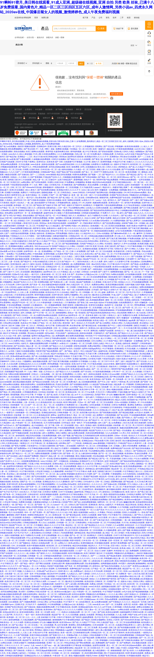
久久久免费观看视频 (65, 154)
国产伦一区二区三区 (78, 535)
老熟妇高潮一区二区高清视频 (67, 187)
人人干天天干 (100, 576)
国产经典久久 (127, 418)
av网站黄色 (29, 246)
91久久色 (88, 387)
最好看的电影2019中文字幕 (30, 366)
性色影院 (82, 313)
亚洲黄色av (114, 157)
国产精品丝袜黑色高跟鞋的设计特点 (105, 210)
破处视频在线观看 (22, 259)
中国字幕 (143, 400)
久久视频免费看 (57, 471)
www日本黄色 (14, 343)
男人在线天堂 (85, 295)
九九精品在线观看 (131, 323)
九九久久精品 (67, 256)
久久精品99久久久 (87, 233)
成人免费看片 (98, 415)
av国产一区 (4, 397)
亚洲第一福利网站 (55, 218)
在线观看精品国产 (72, 267)
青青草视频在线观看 (42, 295)
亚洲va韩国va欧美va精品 (20, 356)
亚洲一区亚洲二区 (115, 540)
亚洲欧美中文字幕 (106, 249)
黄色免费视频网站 (15, 149)
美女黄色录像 (40, 198)
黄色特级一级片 (69, 323)
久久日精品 (83, 635)
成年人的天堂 (121, 479)
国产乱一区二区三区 (138, 177)
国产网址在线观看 (117, 377)
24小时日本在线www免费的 (135, 192)
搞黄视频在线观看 (71, 389)
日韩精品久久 (14, 300)
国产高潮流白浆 (56, 282)
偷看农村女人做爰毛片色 (57, 228)
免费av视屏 (36, 551)
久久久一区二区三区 (38, 407)
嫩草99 (140, 233)
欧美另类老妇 (14, 313)
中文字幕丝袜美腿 (99, 428)
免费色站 (139, 405)
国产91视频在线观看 (20, 433)
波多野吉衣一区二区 (76, 315)
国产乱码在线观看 (39, 476)
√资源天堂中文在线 (30, 223)
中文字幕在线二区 (38, 443)
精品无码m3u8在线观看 (102, 182)
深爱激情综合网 (64, 594)
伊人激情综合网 (107, 561)
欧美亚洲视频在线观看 (115, 285)
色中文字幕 (50, 326)
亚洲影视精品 (88, 507)
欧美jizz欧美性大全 (11, 612)
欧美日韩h (5, 290)
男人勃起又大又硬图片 (60, 448)
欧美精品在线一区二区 (65, 297)
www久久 (39, 645)
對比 (149, 25)
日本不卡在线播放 (66, 492)
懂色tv (28, 507)
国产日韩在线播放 (89, 177)
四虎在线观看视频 (111, 597)
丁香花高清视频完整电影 (135, 351)
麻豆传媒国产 (27, 451)
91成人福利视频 (48, 576)
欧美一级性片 (77, 423)
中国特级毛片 (99, 333)
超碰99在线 (48, 213)
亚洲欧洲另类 (101, 638)
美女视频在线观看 (139, 643)
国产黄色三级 (97, 159)
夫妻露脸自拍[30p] (40, 502)
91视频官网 (98, 205)
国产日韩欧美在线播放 (37, 200)
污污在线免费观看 (101, 195)
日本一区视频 (139, 223)
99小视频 (32, 323)
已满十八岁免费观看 (77, 251)
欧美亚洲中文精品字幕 (40, 418)
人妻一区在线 (14, 262)
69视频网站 (80, 182)
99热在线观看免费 (40, 167)
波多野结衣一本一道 (22, 213)
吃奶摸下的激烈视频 (32, 277)
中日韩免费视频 (54, 604)
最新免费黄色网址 (14, 349)
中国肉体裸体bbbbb (107, 310)
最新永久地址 (126, 581)
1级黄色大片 (25, 443)
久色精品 (9, 200)
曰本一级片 (88, 195)
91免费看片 (54, 343)
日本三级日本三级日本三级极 (17, 576)
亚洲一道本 (29, 574)
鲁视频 (89, 182)
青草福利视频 (76, 152)
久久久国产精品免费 (24, 469)
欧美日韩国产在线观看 (30, 589)
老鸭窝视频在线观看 (47, 297)
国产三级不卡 (8, 272)
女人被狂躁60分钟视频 (43, 451)
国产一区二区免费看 (101, 474)
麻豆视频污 (25, 441)
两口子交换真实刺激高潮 (114, 653)
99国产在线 (69, 254)
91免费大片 (105, 213)
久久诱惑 (67, 597)
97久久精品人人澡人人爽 (54, 318)
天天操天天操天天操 (118, 241)
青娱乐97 (44, 456)
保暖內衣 (49, 37)
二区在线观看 (70, 446)
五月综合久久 (49, 372)
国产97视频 (147, 494)
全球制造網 (19, 37)
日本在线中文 (89, 482)
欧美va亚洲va (74, 543)
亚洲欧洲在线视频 (45, 540)
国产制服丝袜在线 (25, 308)
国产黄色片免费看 (104, 218)
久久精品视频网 (125, 269)
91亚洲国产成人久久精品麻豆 (49, 226)
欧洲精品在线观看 (137, 523)
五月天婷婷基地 (115, 407)
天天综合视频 (24, 164)
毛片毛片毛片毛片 (133, 292)
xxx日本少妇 (140, 149)
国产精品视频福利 (134, 510)
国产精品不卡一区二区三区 (100, 420)
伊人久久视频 (63, 535)
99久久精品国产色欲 (88, 351)
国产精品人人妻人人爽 (61, 500)
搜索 (101, 28)
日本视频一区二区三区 (65, 523)
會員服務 (48, 109)
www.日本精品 (47, 461)
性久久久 (97, 607)
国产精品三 (121, 246)
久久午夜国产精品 (110, 341)
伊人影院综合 (83, 226)
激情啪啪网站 (61, 313)
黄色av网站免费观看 (9, 164)
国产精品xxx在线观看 (41, 382)
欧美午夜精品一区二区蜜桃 (37, 195)
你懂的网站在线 (81, 305)
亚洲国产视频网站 (116, 351)
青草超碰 (39, 558)
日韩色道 (85, 272)
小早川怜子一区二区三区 (122, 372)
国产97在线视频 (128, 169)
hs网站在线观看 (92, 256)
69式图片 (122, 563)
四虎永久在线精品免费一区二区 (44, 543)
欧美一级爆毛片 (99, 149)
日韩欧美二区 (100, 581)
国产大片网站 (130, 249)
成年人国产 (4, 233)
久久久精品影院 (13, 387)
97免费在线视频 (134, 239)
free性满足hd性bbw (100, 297)
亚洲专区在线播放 (96, 305)
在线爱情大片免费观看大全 (102, 164)
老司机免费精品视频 (9, 592)
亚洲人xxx (127, 571)
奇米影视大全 (119, 551)
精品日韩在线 (131, 505)
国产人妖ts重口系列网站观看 (77, 584)
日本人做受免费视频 (108, 256)
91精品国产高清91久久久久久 (69, 249)
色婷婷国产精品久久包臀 (13, 277)
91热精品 (141, 469)
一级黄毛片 (9, 413)
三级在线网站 (136, 589)
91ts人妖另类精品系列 (35, 538)
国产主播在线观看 (23, 159)
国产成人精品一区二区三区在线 (72, 198)
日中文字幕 (13, 308)
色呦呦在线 (87, 443)
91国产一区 (54, 195)
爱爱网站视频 (116, 482)
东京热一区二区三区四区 (131, 546)
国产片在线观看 (60, 589)
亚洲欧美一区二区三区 (30, 377)
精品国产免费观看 (83, 282)
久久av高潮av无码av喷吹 (99, 221)
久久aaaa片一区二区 (59, 505)
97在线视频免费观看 (124, 310)
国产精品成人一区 (26, 566)
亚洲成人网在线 (144, 505)
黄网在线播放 (113, 576)
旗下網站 (59, 109)
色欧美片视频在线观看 (27, 146)
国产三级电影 (84, 574)
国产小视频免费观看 (28, 602)
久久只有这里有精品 (132, 205)
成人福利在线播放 (65, 169)
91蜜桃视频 (11, 648)
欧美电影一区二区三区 (14, 198)
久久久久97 (136, 356)
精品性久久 (93, 546)
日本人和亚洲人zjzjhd (121, 185)
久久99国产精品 (76, 387)
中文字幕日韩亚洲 (26, 471)
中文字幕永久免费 (84, 471)
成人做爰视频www (30, 297)
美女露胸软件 (23, 400)
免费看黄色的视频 (131, 410)
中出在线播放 (146, 402)
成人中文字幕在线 (90, 152)
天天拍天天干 (31, 604)
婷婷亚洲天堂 (26, 300)
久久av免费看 (118, 525)
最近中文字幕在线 (10, 333)
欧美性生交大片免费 (84, 474)
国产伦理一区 (59, 451)
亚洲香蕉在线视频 (37, 292)
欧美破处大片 (63, 354)
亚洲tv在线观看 (102, 208)
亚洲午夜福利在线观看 (134, 653)
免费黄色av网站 (98, 285)
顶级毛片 (117, 244)
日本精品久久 (16, 231)
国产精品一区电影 (138, 267)
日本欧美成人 (86, 267)
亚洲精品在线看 (58, 239)
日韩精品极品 (35, 413)
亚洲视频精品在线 (101, 377)
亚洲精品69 (42, 146)
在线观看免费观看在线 (46, 384)
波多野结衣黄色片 (65, 415)
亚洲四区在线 (145, 551)
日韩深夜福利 (145, 343)
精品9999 (68, 489)
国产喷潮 (60, 446)
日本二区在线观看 (33, 221)
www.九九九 (138, 213)
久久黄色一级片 (143, 249)
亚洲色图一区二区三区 (26, 226)
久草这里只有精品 (42, 471)
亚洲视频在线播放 (16, 246)
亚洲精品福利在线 (142, 384)
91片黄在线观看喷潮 (71, 438)
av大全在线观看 (6, 205)
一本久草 (86, 331)
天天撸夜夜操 (67, 185)
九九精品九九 (148, 164)
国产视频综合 (25, 543)
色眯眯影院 (111, 318)
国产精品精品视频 (126, 413)
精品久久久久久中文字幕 (88, 466)
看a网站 (131, 405)
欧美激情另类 (119, 251)
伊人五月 (57, 262)
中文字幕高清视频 (134, 246)
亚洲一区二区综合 (36, 510)
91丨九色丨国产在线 (96, 612)
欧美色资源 (13, 569)
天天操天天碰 (64, 395)
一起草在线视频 (143, 180)
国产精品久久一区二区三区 (23, 453)
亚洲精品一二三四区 (22, 476)
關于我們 (18, 109)
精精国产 (135, 343)
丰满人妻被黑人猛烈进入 (17, 653)
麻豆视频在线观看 (114, 489)
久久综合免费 (12, 364)
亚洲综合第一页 (58, 515)
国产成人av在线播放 (8, 146)
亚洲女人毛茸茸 (113, 620)
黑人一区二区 (49, 405)
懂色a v (114, 610)
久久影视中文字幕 (122, 262)
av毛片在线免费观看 (123, 231)
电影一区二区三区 (7, 436)
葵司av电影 (50, 333)
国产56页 (62, 205)
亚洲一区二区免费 (39, 497)
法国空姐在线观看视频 (19, 233)
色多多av (24, 323)
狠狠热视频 (70, 558)
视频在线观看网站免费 (39, 343)
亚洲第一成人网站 (33, 341)
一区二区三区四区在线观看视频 (113, 226)
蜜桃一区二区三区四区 (114, 300)
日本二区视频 (114, 446)
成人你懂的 (124, 297)
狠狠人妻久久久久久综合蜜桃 (109, 169)
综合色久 (21, 203)
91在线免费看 (62, 576)
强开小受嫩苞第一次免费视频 (107, 190)
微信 (149, 43)
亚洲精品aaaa (87, 441)
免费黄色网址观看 (97, 318)
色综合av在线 (14, 633)
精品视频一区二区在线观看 (11, 517)
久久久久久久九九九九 (144, 162)
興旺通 (78, 109)
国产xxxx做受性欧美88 (65, 164)
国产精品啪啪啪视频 (70, 244)
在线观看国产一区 (74, 223)
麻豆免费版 (56, 210)
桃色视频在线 (60, 517)
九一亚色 (141, 512)
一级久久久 (58, 389)
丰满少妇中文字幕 (109, 282)
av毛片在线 (129, 154)
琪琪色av (62, 157)
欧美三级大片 (37, 338)
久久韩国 (23, 177)
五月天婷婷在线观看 (52, 423)
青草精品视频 (5, 497)
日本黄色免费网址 (49, 154)
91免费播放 (70, 182)
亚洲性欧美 (147, 356)
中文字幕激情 (108, 349)
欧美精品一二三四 (84, 604)
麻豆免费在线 (133, 420)
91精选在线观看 (130, 407)
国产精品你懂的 (140, 597)
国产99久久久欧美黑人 (143, 515)
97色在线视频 (40, 574)
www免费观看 (128, 476)
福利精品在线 (73, 333)
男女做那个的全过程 (29, 489)
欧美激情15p (132, 400)
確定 (81, 63)
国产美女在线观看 (73, 172)
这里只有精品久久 (7, 359)
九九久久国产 (14, 172)
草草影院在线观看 (81, 210)
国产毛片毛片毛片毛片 (60, 387)
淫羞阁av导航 (72, 635)
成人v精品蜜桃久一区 (141, 430)
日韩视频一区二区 (89, 292)
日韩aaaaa (23, 279)
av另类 (127, 346)
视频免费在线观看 (100, 203)
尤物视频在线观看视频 (72, 177)
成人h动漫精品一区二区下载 (23, 410)
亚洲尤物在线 (16, 264)
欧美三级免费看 (73, 167)
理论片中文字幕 (27, 395)
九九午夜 (87, 162)
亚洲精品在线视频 (61, 540)
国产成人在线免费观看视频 (81, 320)
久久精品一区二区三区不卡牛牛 (102, 361)
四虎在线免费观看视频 (95, 433)
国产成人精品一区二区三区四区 (134, 215)
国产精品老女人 (21, 510)
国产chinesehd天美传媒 (32, 187)
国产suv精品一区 (141, 418)
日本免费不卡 (131, 259)
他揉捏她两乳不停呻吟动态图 (132, 612)
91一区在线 (48, 459)
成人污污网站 (106, 338)
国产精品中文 (26, 262)
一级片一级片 (29, 615)
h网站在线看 (14, 374)
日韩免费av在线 (92, 198)
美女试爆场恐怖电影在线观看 (54, 285)
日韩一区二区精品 (61, 328)
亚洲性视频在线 (87, 543)
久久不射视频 (123, 507)
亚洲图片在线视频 (12, 192)
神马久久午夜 (83, 379)
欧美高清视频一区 (133, 172)
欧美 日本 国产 (69, 274)
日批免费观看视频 (111, 269)
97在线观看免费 (69, 410)
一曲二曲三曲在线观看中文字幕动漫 (40, 203)
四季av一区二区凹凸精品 (134, 389)
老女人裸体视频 (25, 154)
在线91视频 (129, 285)
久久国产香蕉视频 (35, 177)
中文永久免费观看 (141, 459)
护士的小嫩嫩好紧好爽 (116, 395)
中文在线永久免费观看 (10, 369)
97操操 (13, 400)
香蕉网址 (99, 146)
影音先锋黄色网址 (27, 612)
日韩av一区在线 (120, 436)
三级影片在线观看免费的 (25, 351)
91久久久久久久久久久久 (115, 510)
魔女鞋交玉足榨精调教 (101, 295)
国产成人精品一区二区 (104, 254)
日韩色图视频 (110, 415)
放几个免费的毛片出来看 (98, 215)
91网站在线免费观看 (127, 180)
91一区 (99, 494)
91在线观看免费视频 (76, 589)
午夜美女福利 (35, 192)
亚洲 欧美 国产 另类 (55, 162)
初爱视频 (123, 190)
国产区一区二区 (105, 453)
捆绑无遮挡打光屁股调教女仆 (128, 364)
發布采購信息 (116, 94)
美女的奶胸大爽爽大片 (126, 313)
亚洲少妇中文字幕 (79, 364)
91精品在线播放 (134, 241)
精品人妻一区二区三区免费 (76, 269)
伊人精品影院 (6, 315)
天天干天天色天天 (108, 528)
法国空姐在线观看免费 (22, 218)
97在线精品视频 (111, 302)
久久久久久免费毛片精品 (15, 341)
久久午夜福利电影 (44, 302)
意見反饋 (88, 109)
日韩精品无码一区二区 (78, 236)
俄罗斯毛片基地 (39, 228)
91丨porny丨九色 (99, 200)
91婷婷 (109, 525)
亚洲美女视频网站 (60, 459)
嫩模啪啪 (10, 515)
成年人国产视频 (125, 213)
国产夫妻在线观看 (61, 377)
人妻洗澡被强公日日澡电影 (41, 533)
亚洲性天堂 (20, 604)
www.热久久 (13, 154)
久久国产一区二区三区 (33, 405)
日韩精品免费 (108, 154)
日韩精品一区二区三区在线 (11, 169)
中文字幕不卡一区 (74, 517)
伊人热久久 (113, 517)
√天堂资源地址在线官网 (24, 295)
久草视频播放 (147, 292)
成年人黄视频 (26, 313)
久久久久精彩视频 (82, 164)
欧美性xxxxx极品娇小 (121, 267)
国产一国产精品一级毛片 (69, 351)
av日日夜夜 (103, 517)
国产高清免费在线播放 (46, 190)
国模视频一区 (47, 221)
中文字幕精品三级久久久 (26, 208)
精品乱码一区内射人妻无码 (44, 300)
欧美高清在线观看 (132, 146)
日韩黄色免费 (103, 354)
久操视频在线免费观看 (41, 159)
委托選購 (133, 28)
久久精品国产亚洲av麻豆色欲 (101, 384)
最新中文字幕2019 (121, 164)
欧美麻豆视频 (143, 244)
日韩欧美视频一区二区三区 (113, 346)
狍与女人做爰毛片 (106, 505)
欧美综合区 (130, 525)
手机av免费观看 (111, 599)
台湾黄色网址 (55, 290)
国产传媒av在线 (146, 200)
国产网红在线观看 (131, 208)
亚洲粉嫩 (68, 218)
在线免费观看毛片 (126, 302)
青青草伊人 (60, 300)
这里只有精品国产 (65, 180)
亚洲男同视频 (106, 162)
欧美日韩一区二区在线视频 (138, 584)
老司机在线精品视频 (57, 167)
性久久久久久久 (123, 256)
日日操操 (84, 587)
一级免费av (9, 254)
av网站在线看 (123, 610)
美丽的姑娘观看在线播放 (104, 231)
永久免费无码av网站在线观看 (78, 239)
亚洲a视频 (94, 226)
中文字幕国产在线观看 (68, 308)
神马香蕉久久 (78, 218)
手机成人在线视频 (113, 512)
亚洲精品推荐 (48, 264)
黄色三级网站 (61, 433)
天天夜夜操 (4, 203)
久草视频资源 (88, 146)
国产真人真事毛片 (133, 221)
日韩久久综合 (111, 167)
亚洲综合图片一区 (116, 203)
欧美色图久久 (147, 622)
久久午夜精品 (62, 272)
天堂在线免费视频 (14, 305)
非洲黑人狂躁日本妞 (31, 169)
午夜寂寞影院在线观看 (19, 185)
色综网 (74, 607)
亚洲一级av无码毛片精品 (96, 264)
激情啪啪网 (9, 259)
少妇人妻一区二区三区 (52, 244)
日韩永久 (35, 374)
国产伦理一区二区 (130, 308)
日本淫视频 (5, 446)
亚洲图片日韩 (56, 453)
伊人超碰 (102, 292)
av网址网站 (26, 182)
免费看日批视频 (62, 149)
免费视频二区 (144, 446)
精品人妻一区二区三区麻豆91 (45, 180)
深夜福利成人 (51, 208)
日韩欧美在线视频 (34, 244)
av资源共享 (135, 346)
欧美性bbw (110, 451)
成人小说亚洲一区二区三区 (57, 538)
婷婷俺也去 (123, 167)
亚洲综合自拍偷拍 (31, 622)
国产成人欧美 (52, 395)
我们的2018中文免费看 (75, 300)
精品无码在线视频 (64, 175)
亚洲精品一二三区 (25, 157)
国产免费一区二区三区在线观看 (100, 251)
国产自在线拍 (19, 346)
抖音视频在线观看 (10, 418)
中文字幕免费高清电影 (12, 297)
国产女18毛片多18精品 (12, 215)
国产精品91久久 (25, 167)
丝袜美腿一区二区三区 (124, 305)
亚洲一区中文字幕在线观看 (18, 331)
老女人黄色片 (31, 190)
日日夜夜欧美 (102, 366)
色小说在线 (141, 313)
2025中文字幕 (21, 162)
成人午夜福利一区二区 (55, 269)
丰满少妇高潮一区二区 (97, 523)
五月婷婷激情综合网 (91, 436)
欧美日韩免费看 (126, 597)
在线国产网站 (133, 648)
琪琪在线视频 (75, 377)
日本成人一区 (27, 315)
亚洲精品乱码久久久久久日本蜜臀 (17, 318)
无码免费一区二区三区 (125, 379)
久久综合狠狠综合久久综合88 (100, 228)
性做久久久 (114, 297)
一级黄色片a (147, 633)
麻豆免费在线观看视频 (75, 336)
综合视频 (149, 556)
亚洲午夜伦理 (57, 295)
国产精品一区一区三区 (107, 177)
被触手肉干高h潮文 (18, 244)
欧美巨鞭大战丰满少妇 (89, 413)
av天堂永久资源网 (15, 251)
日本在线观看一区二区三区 (104, 625)
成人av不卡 (76, 395)
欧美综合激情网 (48, 279)
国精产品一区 (76, 292)
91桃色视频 (38, 254)
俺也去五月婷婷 (119, 218)
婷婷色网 (131, 563)
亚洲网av (30, 592)
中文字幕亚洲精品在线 (122, 182)
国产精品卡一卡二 (69, 262)
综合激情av (135, 262)
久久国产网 (8, 615)
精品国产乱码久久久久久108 (25, 282)
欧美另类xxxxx (123, 177)
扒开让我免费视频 (49, 535)
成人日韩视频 (34, 428)
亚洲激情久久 (145, 594)
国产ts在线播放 (74, 277)
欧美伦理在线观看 (43, 615)
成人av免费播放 (115, 423)
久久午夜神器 (28, 558)
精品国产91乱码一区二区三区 (95, 259)
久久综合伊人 (114, 215)
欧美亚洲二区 (136, 164)
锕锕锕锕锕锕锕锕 (84, 279)
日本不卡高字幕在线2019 (124, 535)
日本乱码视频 (114, 640)
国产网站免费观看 (83, 643)
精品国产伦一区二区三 (57, 420)
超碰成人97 (77, 203)
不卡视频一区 (139, 310)
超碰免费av (123, 576)
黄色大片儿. (132, 190)
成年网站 (62, 443)
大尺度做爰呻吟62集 (48, 428)
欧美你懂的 (140, 169)
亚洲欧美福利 (148, 236)
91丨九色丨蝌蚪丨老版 (45, 149)
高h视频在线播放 (116, 192)
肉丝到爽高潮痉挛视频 (94, 653)
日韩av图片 (9, 256)
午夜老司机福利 (104, 336)
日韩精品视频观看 (30, 523)
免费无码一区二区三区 (116, 292)
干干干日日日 (94, 528)
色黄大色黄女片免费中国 (136, 226)
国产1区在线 (109, 146)
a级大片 (26, 264)
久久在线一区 (147, 569)
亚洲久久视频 (115, 418)
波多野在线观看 (99, 645)
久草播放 (101, 512)
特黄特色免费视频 (79, 175)
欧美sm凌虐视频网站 (27, 484)
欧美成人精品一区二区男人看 (105, 320)
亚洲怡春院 (35, 259)
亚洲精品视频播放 (37, 269)
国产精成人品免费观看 (140, 264)
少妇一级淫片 (111, 382)
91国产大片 (75, 479)
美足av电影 (4, 264)
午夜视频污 (46, 500)
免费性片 (24, 192)
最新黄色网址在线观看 (25, 359)
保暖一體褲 (59, 37)
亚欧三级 (113, 627)
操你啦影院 (20, 436)
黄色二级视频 (66, 520)
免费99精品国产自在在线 (120, 198)
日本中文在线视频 (53, 256)
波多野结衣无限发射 (75, 157)
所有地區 (37, 63)
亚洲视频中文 (147, 241)
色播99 (110, 551)
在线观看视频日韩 (126, 599)
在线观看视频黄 (44, 489)
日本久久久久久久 (98, 574)
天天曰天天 (100, 392)
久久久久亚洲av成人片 (102, 410)
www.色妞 (93, 302)
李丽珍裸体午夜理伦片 (92, 223)
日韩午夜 (47, 210)
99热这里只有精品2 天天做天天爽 (83, 354)
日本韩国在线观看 (115, 638)
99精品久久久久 (64, 310)
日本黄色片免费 (94, 359)
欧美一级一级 (77, 195)
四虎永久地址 (74, 233)
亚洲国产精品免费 (90, 476)
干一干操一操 (147, 272)
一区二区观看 (70, 287)
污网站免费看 (111, 392)
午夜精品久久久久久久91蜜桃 (22, 236)
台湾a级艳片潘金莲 (84, 297)
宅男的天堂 (119, 249)
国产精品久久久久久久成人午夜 (131, 333)
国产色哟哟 (66, 226)
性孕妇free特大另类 (118, 354)
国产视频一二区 (94, 175)
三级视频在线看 (47, 584)
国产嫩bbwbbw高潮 (119, 233)
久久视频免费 (142, 349)
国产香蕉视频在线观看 (109, 413)
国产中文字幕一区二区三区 (126, 279)
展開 (134, 45)
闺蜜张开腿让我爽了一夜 (123, 187)
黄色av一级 (72, 313)
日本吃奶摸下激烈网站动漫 (97, 192)
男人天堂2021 (138, 425)
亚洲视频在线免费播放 (99, 500)
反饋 (149, 61)
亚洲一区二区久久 (28, 326)
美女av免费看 (93, 185)
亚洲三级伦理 (110, 246)
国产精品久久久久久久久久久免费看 (39, 466)
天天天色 (125, 523)
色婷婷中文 (109, 305)
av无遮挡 (59, 254)
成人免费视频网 (116, 208)
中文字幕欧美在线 (7, 528)
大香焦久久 (112, 315)
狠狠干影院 (102, 515)
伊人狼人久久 (120, 236)
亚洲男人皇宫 (28, 231)
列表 (99, 63)
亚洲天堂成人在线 (43, 239)
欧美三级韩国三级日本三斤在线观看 (17, 180)
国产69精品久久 (92, 407)
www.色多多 (36, 164)
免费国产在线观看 (106, 331)
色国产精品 (60, 172)
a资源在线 (41, 208)
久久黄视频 (97, 282)
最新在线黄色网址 (28, 384)
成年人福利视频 (24, 336)
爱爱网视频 (78, 180)
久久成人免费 (121, 615)
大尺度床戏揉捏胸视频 (124, 149)
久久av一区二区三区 (31, 584)
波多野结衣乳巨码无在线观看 (57, 479)
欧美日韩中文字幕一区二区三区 (93, 389)
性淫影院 (109, 244)
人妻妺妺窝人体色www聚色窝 (19, 551)
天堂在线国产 (61, 333)
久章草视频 (144, 210)
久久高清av (121, 175)
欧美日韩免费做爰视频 (10, 441)
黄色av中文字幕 (57, 231)
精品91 (13, 203)
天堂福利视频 (115, 459)
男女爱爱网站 (68, 210)
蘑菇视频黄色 (36, 272)
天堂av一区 (82, 402)
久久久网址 (131, 464)
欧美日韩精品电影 (50, 157)
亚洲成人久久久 (124, 282)
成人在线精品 (19, 221)
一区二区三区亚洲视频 (12, 223)
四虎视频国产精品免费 (14, 372)
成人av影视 (10, 159)
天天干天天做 (39, 469)
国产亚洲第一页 (108, 379)
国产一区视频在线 (61, 461)
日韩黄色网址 (24, 418)
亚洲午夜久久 (147, 203)
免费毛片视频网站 (71, 295)
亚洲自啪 (39, 610)
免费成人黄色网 (20, 530)
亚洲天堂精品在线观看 (39, 635)
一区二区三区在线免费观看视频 (94, 277)
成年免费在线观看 (49, 310)
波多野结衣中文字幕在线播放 (71, 494)
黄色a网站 (9, 213)
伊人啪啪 (57, 213)
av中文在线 (109, 479)
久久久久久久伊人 (83, 558)
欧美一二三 (56, 612)
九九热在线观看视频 (116, 259)
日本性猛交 (66, 423)
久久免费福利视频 (118, 221)
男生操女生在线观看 (128, 157)
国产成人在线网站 (103, 323)
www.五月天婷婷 (65, 650)
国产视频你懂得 (60, 221)
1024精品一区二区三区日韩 (81, 149)
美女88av (79, 274)
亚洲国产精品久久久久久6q (132, 374)
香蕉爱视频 (15, 395)
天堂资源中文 (32, 446)
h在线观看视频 (67, 533)
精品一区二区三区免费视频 (12, 239)
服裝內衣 (40, 37)
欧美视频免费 (37, 213)
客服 (149, 34)
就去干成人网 (117, 410)
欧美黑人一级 (8, 505)
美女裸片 (22, 592)
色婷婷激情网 (5, 274)
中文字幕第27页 (114, 515)
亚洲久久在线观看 (129, 512)
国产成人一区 (87, 172)
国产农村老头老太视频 (61, 341)
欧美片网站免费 (37, 397)
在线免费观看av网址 (36, 530)
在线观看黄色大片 (138, 198)
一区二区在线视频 (12, 379)
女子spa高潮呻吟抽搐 (29, 369)
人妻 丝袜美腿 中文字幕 (24, 267)
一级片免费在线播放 (43, 236)
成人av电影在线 (6, 295)
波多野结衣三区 (20, 200)
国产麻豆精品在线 (42, 231)
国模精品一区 (142, 464)
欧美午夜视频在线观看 (36, 546)
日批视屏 (80, 246)
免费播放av (140, 152)
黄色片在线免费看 (134, 236)
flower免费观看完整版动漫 (21, 228)
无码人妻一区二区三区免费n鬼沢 (88, 154)
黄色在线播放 (19, 152)
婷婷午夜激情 (21, 515)
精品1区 (145, 656)
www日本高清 (94, 587)
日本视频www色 (38, 256)
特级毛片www (52, 308)
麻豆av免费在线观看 (76, 433)
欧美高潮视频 (37, 318)
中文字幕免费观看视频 (144, 366)
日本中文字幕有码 (117, 633)
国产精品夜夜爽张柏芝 (19, 290)
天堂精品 (78, 259)
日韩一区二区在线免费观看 (66, 466)
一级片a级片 (89, 397)
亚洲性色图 (5, 546)
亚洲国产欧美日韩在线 (119, 195)
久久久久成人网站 (10, 279)
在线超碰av (74, 461)
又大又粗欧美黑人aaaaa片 (91, 187)
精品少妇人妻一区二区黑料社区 (32, 479)
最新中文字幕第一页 (130, 489)
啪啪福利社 (26, 338)
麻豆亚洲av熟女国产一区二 (111, 328)
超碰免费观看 (88, 617)
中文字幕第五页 (7, 563)
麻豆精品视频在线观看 (22, 382)
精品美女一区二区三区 (75, 525)
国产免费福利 (125, 643)
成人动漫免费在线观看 (81, 290)
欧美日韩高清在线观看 (57, 223)
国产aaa (47, 645)
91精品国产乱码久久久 (52, 177)
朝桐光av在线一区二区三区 (114, 172)
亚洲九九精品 (98, 343)
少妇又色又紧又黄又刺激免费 (134, 423)
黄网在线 (94, 331)
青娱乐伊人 (107, 187)
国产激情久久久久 (44, 553)
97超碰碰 (35, 597)
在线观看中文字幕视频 (73, 162)
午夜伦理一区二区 (60, 656)
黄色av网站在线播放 (11, 384)
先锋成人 (14, 177)
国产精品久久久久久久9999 (60, 359)
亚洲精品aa (50, 233)
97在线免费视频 (90, 423)
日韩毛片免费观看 (133, 251)
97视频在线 (50, 379)
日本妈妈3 (14, 328)
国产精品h (37, 205)
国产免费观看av (80, 185)
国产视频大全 (65, 195)
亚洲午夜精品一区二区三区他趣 (139, 395)
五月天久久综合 (40, 420)
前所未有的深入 (84, 262)
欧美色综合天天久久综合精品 (57, 292)
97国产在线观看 (6, 553)
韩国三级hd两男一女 (77, 538)
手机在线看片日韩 (101, 441)
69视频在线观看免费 (9, 167)
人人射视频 (34, 290)
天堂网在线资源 (6, 346)
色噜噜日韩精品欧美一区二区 (30, 210)
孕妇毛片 (69, 331)
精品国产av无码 (41, 320)
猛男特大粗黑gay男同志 (41, 336)
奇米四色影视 (36, 441)
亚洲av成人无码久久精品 (124, 152)
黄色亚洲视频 (118, 453)
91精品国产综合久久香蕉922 (130, 443)
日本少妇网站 (97, 341)
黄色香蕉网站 (125, 517)
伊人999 (100, 599)
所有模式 (22, 63)
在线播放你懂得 (9, 226)
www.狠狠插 (51, 175)
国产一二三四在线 (37, 175)
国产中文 (111, 326)
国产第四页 (77, 617)
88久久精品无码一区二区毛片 (70, 146)
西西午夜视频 (85, 597)
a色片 (21, 456)
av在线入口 (90, 208)
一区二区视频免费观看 (52, 305)
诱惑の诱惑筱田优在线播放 (74, 407)
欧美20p (51, 287)
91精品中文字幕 (119, 162)
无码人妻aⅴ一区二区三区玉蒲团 (97, 610)
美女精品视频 (145, 354)
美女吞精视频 (109, 615)
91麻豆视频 (122, 392)
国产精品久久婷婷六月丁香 (111, 290)
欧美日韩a (89, 254)
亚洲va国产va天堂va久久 (47, 571)
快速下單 (118, 28)
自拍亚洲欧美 (85, 602)
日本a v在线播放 (103, 233)
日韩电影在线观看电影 (90, 213)
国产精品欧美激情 (114, 556)
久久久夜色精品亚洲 (61, 369)
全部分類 (30, 37)
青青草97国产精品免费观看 (107, 180)
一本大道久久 (68, 259)
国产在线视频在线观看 (79, 384)
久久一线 (115, 213)
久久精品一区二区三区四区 (85, 169)
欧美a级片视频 (73, 587)
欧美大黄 (84, 451)
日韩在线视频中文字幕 (98, 635)
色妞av (101, 302)
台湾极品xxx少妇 (91, 274)
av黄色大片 (86, 200)
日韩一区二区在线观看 (65, 425)
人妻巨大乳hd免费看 (124, 326)
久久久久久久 (29, 239)
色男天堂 (127, 604)
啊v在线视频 (17, 402)
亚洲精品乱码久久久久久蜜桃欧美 (56, 482)
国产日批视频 (137, 256)
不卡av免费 (90, 392)
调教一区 (3, 459)
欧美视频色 (87, 645)
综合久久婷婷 (90, 218)
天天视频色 (38, 525)
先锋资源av (48, 558)
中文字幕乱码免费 (130, 159)
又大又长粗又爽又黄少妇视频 (136, 328)
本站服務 (38, 109)
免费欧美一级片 (125, 574)
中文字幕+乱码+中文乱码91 (118, 264)
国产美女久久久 (6, 635)
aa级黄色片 (74, 328)
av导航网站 (51, 476)
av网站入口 (63, 543)
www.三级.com (88, 190)
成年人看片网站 (143, 625)
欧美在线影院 (14, 377)
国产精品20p (11, 157)
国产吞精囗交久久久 (57, 635)
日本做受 (93, 272)
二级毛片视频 (79, 256)
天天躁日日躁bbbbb (47, 446)
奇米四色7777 (91, 336)
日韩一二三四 (93, 640)
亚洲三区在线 (98, 246)
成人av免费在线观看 (99, 602)
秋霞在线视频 (145, 489)
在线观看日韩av (143, 474)
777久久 (86, 356)
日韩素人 (59, 379)
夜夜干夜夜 (77, 627)
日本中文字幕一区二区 (138, 338)
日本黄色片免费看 (121, 438)
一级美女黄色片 (46, 389)
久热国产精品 (127, 295)
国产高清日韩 (82, 505)
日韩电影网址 (51, 469)
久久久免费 (18, 622)
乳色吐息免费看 (46, 377)
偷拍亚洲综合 (59, 558)
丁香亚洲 (96, 387)
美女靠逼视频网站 (92, 563)
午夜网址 (32, 162)
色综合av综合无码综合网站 (88, 241)
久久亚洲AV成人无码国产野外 (94, 395)
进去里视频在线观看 (101, 287)
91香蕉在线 (119, 505)
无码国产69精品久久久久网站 (92, 244)
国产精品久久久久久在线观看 (79, 159)
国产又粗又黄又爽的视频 (138, 228)
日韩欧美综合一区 (84, 287)
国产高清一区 (35, 285)
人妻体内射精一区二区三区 (51, 274)
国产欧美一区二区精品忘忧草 (15, 494)
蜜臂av (54, 415)
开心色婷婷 (87, 203)
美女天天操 (38, 157)
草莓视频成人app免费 (127, 320)
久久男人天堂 (125, 433)
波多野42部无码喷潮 (138, 507)
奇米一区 (28, 512)
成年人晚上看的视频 (24, 528)
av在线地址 (134, 287)
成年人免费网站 (65, 430)
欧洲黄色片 (88, 205)
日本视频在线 (81, 548)
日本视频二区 (105, 185)
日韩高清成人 (66, 192)
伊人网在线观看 (41, 359)
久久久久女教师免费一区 (52, 366)
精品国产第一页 (86, 231)
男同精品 (41, 326)
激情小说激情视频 (80, 512)
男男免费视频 (61, 233)
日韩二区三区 (16, 187)
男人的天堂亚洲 (71, 530)
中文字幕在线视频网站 (46, 484)
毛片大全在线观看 (72, 231)
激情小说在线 (36, 264)
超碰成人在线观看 (87, 615)
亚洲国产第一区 (113, 581)
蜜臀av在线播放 (143, 607)
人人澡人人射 (26, 633)
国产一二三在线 (144, 157)
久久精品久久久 (29, 571)
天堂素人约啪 (33, 464)
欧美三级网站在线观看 (35, 152)
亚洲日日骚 (52, 146)
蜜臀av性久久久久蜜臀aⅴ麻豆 (77, 318)
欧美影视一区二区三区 (113, 159)
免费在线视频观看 (146, 287)
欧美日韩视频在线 (75, 553)
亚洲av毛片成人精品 (20, 274)
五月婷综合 (119, 154)
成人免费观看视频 (77, 264)
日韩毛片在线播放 (58, 159)
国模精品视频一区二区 (51, 192)
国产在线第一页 (70, 379)
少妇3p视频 (44, 374)
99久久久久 (110, 343)
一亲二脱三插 (137, 182)
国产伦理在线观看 (39, 182)
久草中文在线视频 (129, 244)
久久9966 (144, 410)
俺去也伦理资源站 (21, 310)
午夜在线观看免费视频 (113, 205)
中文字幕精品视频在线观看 (39, 448)
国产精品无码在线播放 (141, 448)
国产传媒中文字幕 (50, 205)
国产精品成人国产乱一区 (137, 175)
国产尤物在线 (23, 175)
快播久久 (131, 162)
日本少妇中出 (40, 308)
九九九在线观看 (111, 433)
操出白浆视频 (80, 510)
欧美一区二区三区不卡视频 (11, 571)
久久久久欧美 (98, 279)
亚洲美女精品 (141, 379)
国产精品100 (52, 198)
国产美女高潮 (29, 149)
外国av (74, 226)
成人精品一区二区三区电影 (113, 533)
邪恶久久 (79, 476)
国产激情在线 (111, 333)
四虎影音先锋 (87, 377)
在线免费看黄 (92, 538)
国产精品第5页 (34, 279)
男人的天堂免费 (133, 382)
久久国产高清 (104, 274)
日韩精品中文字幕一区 (39, 331)
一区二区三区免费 (98, 239)
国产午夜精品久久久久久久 (120, 602)
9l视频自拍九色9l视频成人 (140, 195)
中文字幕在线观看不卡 (123, 254)
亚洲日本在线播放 (16, 190)
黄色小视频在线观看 (50, 349)
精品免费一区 (119, 384)
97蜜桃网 (130, 384)
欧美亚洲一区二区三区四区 (142, 433)
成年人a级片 (109, 262)
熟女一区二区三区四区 (83, 415)
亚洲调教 (23, 333)
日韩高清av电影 (129, 607)
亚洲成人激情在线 (37, 233)
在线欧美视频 (146, 205)
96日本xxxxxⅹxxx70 (43, 246)
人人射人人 (145, 146)
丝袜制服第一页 (137, 185)
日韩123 (88, 246)
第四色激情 (112, 277)
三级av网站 (83, 405)
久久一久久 (31, 617)
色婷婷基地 (97, 592)
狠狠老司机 (104, 198)
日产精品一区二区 (7, 208)
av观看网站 (11, 389)
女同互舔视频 (95, 405)
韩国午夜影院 (68, 305)
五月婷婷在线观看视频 (66, 241)
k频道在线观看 (11, 175)
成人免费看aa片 (77, 571)
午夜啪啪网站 (146, 300)
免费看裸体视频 (116, 272)
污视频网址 (27, 361)
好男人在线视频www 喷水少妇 (92, 167)
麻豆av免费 (104, 418)
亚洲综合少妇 (94, 328)
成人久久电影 (75, 272)
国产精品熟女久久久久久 (95, 525)
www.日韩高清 (79, 192)
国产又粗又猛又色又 (101, 520)
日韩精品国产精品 (48, 172)
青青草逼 (49, 152)
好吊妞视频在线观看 (133, 274)
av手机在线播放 (56, 602)
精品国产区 (131, 361)
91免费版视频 (140, 397)
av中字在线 (107, 607)
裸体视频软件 (48, 187)
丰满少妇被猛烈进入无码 (22, 241)
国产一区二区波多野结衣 (83, 489)
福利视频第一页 (59, 587)
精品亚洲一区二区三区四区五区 (16, 269)
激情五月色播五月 (141, 326)
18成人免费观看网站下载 (59, 320)
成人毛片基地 (28, 630)
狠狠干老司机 (90, 487)
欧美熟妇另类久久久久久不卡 (97, 157)
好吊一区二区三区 (14, 630)
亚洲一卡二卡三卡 (85, 400)
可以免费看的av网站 (77, 208)
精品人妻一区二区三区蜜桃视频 (136, 290)
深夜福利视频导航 (60, 236)
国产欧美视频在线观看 (127, 627)
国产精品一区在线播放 (122, 430)
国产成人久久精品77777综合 (140, 167)
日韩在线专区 (33, 494)
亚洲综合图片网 (62, 326)
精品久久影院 (120, 400)
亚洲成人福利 (21, 354)
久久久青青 (142, 359)
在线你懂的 (102, 326)
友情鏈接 (69, 109)
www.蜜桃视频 (99, 443)
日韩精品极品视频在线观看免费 (101, 236)
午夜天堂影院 (65, 364)
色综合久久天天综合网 (86, 323)
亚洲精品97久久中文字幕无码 (92, 461)
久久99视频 (109, 279)
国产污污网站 (76, 482)
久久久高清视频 (72, 615)
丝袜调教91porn (7, 604)
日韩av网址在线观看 (9, 210)
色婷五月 (25, 343)
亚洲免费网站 (47, 251)
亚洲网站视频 (43, 282)
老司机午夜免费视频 (132, 203)
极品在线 (110, 149)
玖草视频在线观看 (134, 656)
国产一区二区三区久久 (101, 369)
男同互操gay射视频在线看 (46, 650)
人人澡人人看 (23, 292)
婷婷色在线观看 (48, 164)
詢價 (149, 52)
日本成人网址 (43, 602)
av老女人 (93, 512)
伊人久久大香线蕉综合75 (51, 259)
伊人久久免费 (97, 262)
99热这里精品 (69, 643)
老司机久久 (112, 200)
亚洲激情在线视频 (90, 249)
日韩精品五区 (76, 561)
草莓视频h (119, 146)
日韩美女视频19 (19, 643)
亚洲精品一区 (134, 402)
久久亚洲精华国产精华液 (78, 221)
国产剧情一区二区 (54, 407)
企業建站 (28, 109)
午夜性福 (122, 382)
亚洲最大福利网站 (80, 359)
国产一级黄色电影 (95, 269)
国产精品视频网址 (23, 425)
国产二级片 (135, 200)
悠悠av (92, 579)
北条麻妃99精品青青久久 (126, 625)
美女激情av (144, 323)
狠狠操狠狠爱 (25, 374)
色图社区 (149, 581)
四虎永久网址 (117, 323)
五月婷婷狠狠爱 (62, 569)
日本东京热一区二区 (49, 169)
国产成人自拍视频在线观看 (43, 356)
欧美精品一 (27, 517)
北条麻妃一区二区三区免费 (81, 343)
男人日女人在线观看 (47, 523)
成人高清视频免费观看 (95, 300)
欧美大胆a (57, 323)
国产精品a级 (128, 482)
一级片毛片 (29, 198)
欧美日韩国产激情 (117, 464)
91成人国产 (116, 295)
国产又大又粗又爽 (147, 208)
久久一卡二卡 (144, 308)
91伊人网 (37, 154)
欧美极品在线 (52, 443)
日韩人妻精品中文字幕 (32, 349)
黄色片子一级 (89, 180)
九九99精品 (47, 341)
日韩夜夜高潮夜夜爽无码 (104, 400)
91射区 (124, 648)
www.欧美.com (15, 420)
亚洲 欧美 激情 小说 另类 (96, 315)
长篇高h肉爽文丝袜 (62, 152)
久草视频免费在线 (63, 203)
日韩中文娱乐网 (22, 285)
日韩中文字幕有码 (123, 356)
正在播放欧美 (36, 305)
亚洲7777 (98, 172)
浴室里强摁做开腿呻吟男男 (134, 556)
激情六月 (96, 162)
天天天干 (17, 451)
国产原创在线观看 (105, 152)
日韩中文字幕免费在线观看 (55, 338)
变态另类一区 (112, 574)
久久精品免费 (140, 599)
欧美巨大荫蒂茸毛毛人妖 (15, 195)
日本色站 (42, 392)
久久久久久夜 (97, 558)
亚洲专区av (41, 162)
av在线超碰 (144, 159)
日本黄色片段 (55, 185)
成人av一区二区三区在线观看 (44, 638)
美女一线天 (66, 290)
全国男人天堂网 (127, 397)
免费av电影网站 (94, 346)
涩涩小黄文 (115, 546)
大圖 (90, 63)
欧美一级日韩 (66, 633)
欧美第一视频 (137, 604)
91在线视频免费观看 (140, 282)
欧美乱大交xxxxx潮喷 (111, 374)
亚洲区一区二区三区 (55, 643)
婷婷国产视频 (127, 223)
